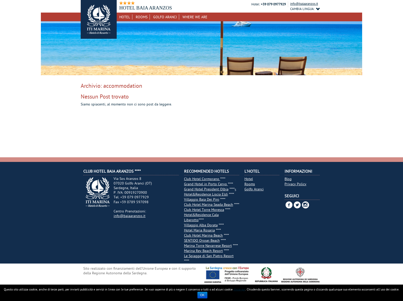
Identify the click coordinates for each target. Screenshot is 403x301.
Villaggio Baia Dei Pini (201, 199)
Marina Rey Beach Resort (203, 250)
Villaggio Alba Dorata (201, 225)
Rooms (142, 17)
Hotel (124, 17)
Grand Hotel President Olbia (206, 189)
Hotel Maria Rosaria (199, 230)
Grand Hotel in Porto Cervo (206, 184)
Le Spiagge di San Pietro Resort (209, 256)
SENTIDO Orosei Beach (202, 240)
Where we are (194, 17)
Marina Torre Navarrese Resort (208, 245)
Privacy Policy (295, 184)
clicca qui (239, 289)
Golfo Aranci (165, 17)
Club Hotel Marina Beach (203, 235)
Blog (288, 179)
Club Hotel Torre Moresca (204, 209)
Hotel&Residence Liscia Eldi (206, 194)
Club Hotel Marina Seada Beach (208, 204)
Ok (202, 295)
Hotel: (255, 4)
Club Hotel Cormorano (202, 179)
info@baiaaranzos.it (304, 4)
